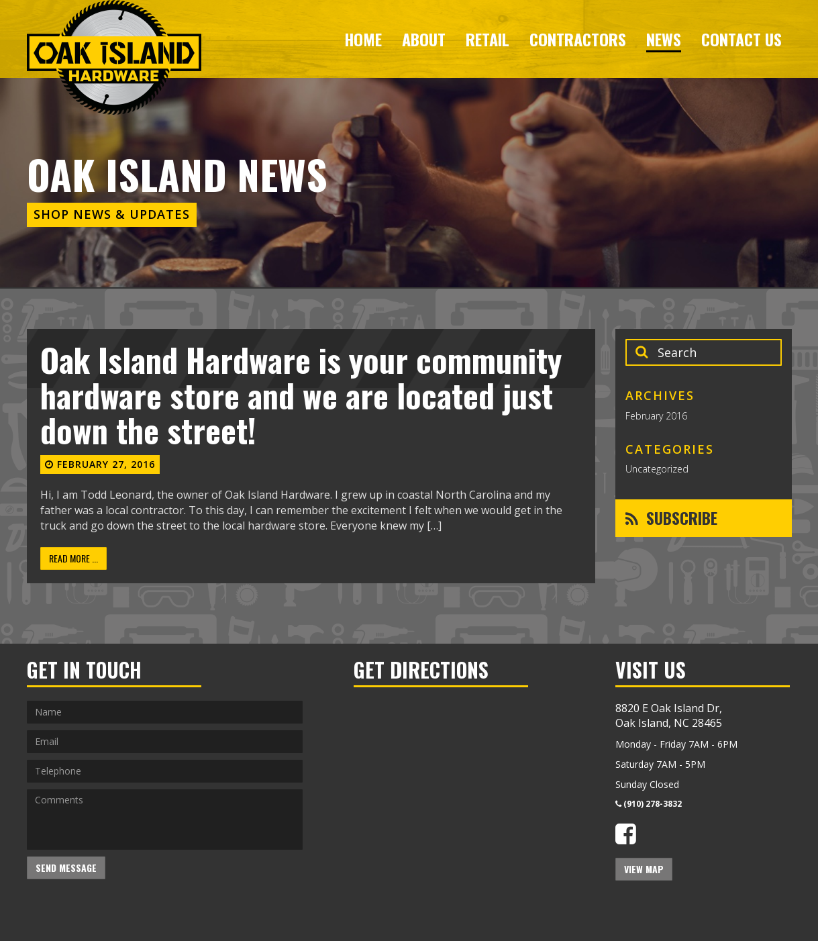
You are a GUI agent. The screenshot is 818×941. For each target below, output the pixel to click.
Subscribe (671, 517)
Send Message (66, 867)
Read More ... (73, 558)
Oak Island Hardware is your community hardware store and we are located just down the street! (301, 395)
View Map (644, 869)
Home (363, 39)
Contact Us (741, 39)
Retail (487, 39)
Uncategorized (656, 468)
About (424, 39)
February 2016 (656, 415)
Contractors (577, 39)
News (663, 39)
